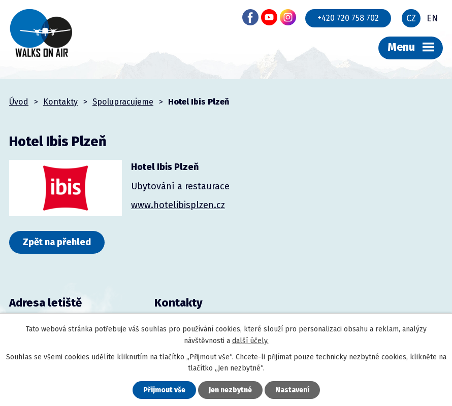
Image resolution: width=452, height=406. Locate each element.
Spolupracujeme (122, 102)
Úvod (18, 102)
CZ (411, 18)
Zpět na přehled (57, 242)
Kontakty (60, 102)
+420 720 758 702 (348, 18)
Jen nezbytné (230, 390)
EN (432, 18)
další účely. (250, 340)
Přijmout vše (164, 390)
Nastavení (292, 390)
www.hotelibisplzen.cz (178, 205)
